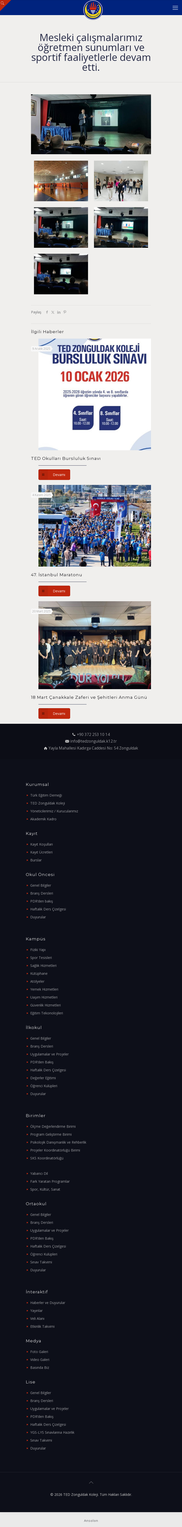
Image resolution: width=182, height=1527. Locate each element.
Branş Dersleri (41, 893)
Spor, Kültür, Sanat (45, 1189)
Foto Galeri (39, 1351)
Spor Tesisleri (41, 957)
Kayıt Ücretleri (41, 852)
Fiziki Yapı (38, 949)
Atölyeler (37, 981)
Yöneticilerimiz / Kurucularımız (54, 811)
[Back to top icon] (91, 1482)
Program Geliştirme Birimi (51, 1134)
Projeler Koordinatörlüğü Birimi (55, 1150)
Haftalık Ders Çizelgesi (48, 909)
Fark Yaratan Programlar (50, 1181)
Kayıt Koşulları (41, 844)
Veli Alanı (37, 1318)
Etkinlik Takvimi (42, 1326)
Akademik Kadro (43, 819)
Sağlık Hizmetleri (43, 965)
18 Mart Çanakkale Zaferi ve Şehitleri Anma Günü (89, 697)
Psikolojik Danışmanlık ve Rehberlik (58, 1142)
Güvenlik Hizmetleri (45, 1005)
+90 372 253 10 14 (93, 734)
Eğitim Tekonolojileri (46, 1013)
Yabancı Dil (39, 1173)
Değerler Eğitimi (43, 1078)
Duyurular (38, 917)
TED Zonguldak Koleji (47, 803)
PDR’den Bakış (42, 1062)
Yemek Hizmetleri (44, 989)
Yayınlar (36, 1310)
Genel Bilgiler (40, 885)
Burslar (36, 860)
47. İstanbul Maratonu (56, 574)
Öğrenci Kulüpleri (43, 1085)
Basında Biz (39, 1367)
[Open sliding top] (5, 5)
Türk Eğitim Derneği (46, 795)
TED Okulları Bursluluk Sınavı (66, 458)
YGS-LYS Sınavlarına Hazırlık (52, 1432)
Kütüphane (39, 973)
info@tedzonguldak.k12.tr (93, 741)
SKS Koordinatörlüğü (46, 1158)
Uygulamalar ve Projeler (49, 1054)
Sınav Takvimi (41, 1262)
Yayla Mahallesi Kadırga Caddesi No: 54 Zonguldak (93, 748)
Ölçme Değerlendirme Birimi (53, 1126)
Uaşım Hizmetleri (44, 997)
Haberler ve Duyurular (47, 1302)
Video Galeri (39, 1359)
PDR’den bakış (41, 901)
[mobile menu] (175, 7)
